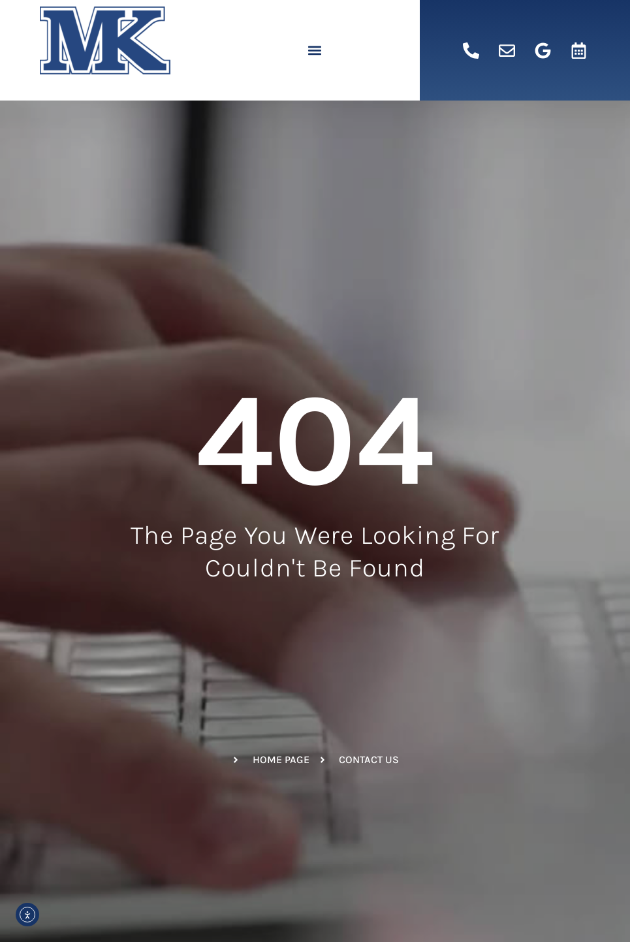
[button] (315, 50)
